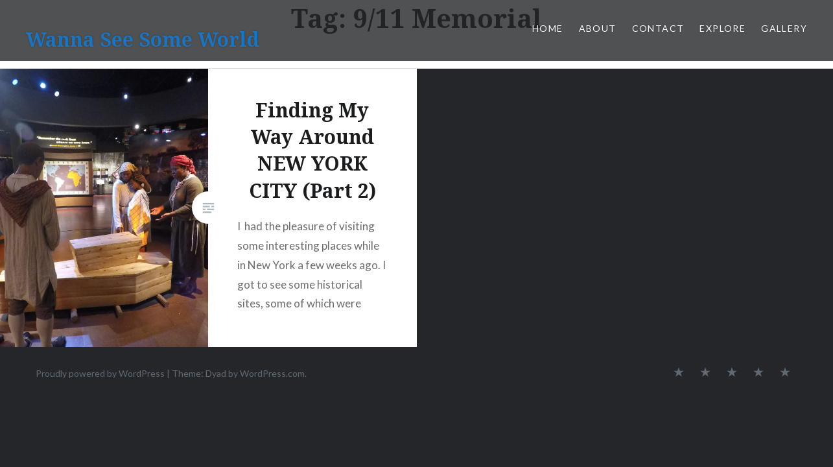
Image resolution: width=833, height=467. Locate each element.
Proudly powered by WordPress (100, 373)
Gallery (784, 28)
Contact (658, 28)
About (597, 28)
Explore (722, 28)
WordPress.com (272, 373)
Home (547, 28)
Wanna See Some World (142, 39)
